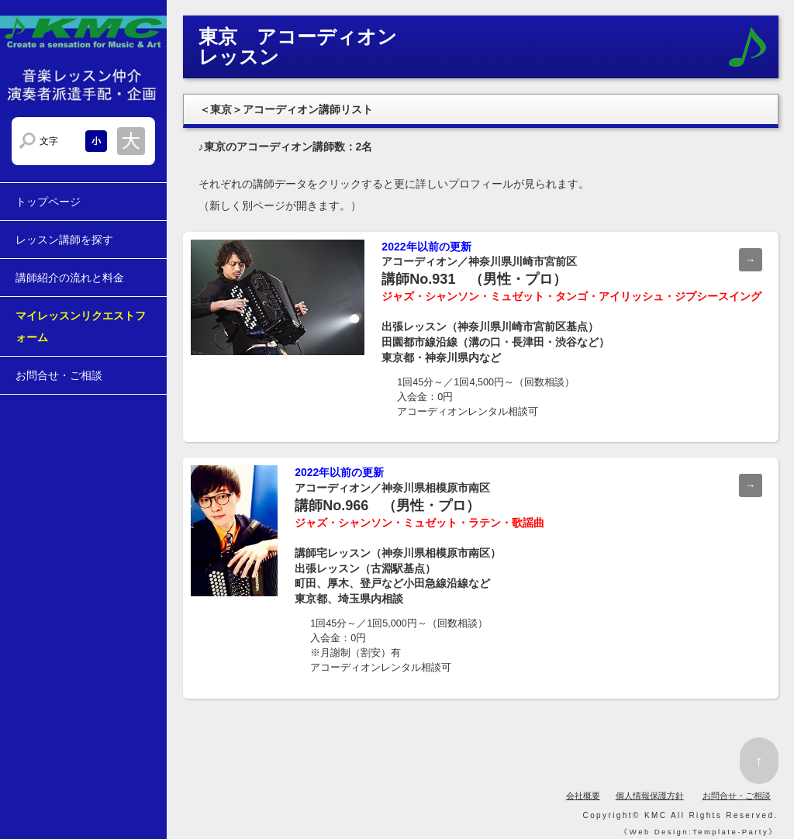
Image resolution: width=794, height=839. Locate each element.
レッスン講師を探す (64, 239)
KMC (655, 815)
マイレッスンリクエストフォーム (81, 326)
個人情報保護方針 (650, 795)
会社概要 (583, 795)
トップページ (48, 201)
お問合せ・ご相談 (59, 375)
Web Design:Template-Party (699, 831)
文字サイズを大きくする (131, 141)
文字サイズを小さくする (96, 141)
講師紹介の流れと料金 (70, 277)
